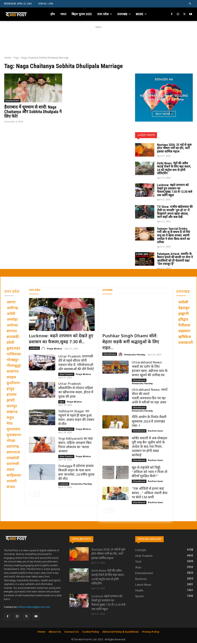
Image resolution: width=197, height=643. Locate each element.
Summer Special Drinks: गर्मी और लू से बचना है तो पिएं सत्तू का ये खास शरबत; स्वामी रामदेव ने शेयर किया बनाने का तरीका (173, 235)
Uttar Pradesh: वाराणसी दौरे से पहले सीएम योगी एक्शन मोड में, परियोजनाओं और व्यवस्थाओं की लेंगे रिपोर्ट (76, 363)
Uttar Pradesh (66, 374)
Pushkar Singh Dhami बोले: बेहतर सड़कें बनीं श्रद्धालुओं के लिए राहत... (130, 342)
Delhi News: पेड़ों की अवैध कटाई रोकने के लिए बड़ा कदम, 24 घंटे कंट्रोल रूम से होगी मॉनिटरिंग (174, 168)
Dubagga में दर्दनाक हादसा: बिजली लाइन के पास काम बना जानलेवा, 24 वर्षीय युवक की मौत (76, 472)
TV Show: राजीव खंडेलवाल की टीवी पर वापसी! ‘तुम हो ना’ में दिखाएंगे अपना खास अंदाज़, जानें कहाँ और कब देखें (175, 212)
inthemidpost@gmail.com (34, 607)
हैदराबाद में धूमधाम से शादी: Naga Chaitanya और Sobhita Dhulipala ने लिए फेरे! (33, 112)
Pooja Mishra (54, 348)
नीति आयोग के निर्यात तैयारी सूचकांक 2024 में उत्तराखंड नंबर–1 (149, 421)
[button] (190, 4)
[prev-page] (31, 494)
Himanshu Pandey (81, 483)
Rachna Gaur (155, 430)
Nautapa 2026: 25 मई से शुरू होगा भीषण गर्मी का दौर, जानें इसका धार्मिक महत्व (174, 148)
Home (7, 57)
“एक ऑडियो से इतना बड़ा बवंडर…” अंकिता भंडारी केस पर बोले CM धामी (149, 493)
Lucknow (34, 348)
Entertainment (12, 100)
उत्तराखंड (107, 290)
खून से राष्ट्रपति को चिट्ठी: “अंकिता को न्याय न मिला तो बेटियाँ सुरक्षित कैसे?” (149, 472)
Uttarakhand (110, 354)
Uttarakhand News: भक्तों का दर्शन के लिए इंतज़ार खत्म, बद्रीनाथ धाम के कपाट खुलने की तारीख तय (150, 369)
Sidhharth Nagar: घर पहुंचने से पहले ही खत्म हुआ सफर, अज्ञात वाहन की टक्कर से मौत (76, 417)
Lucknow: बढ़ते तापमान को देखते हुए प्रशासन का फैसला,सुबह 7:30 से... (61, 339)
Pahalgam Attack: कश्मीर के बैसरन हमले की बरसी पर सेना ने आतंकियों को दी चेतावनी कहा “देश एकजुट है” (175, 259)
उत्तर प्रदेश (34, 290)
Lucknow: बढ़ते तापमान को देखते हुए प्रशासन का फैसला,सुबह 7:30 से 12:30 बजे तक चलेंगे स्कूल (174, 190)
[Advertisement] (98, 38)
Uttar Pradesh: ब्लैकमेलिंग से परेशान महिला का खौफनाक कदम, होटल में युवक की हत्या (75, 390)
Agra (61, 401)
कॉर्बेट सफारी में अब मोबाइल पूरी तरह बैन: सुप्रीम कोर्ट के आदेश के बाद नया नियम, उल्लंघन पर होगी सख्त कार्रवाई (149, 447)
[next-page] (37, 494)
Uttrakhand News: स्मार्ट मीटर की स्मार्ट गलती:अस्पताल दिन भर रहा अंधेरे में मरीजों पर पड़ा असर (150, 396)
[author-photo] (43, 349)
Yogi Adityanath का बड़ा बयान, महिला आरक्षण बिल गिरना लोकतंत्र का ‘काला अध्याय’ (75, 445)
